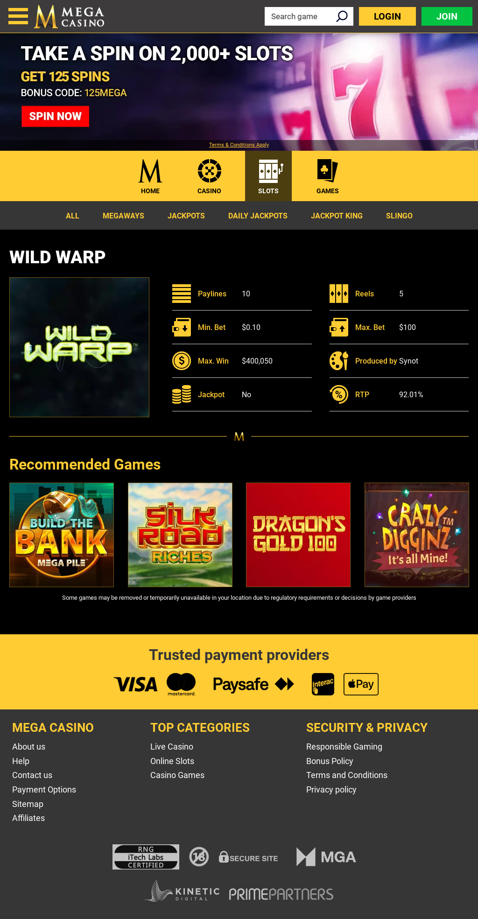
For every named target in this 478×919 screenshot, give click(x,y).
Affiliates (28, 818)
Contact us (32, 775)
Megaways (123, 215)
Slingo (399, 215)
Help (20, 761)
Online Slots (172, 761)
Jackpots (186, 215)
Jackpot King (337, 215)
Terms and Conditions (346, 775)
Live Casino (171, 746)
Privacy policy (331, 789)
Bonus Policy (329, 761)
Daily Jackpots (258, 215)
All (72, 215)
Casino (209, 191)
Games (327, 191)
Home (150, 191)
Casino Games (177, 775)
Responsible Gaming (344, 746)
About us (28, 746)
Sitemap (27, 804)
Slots (268, 191)
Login (387, 16)
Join (446, 16)
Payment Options (44, 789)
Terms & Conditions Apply (239, 145)
